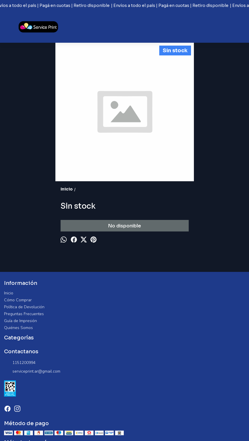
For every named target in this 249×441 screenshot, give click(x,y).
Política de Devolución (24, 307)
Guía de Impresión (20, 321)
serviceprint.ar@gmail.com (32, 371)
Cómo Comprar (18, 300)
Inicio (8, 293)
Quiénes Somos (18, 327)
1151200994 (19, 362)
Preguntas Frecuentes (24, 314)
